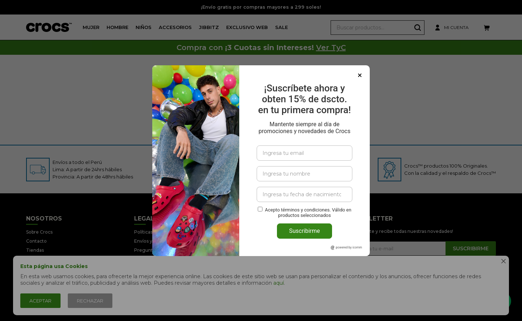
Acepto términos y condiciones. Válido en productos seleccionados (308, 197)
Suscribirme (304, 215)
